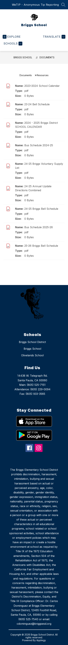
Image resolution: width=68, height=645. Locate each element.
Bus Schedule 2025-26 (38, 227)
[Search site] (63, 5)
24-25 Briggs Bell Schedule (41, 208)
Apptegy (41, 640)
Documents (47, 57)
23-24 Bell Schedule (37, 104)
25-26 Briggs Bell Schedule (41, 245)
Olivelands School (32, 355)
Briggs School (23, 57)
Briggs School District (32, 342)
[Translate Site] (53, 37)
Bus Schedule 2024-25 (38, 145)
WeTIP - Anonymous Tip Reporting (35, 4)
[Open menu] (12, 37)
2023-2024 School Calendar (42, 85)
